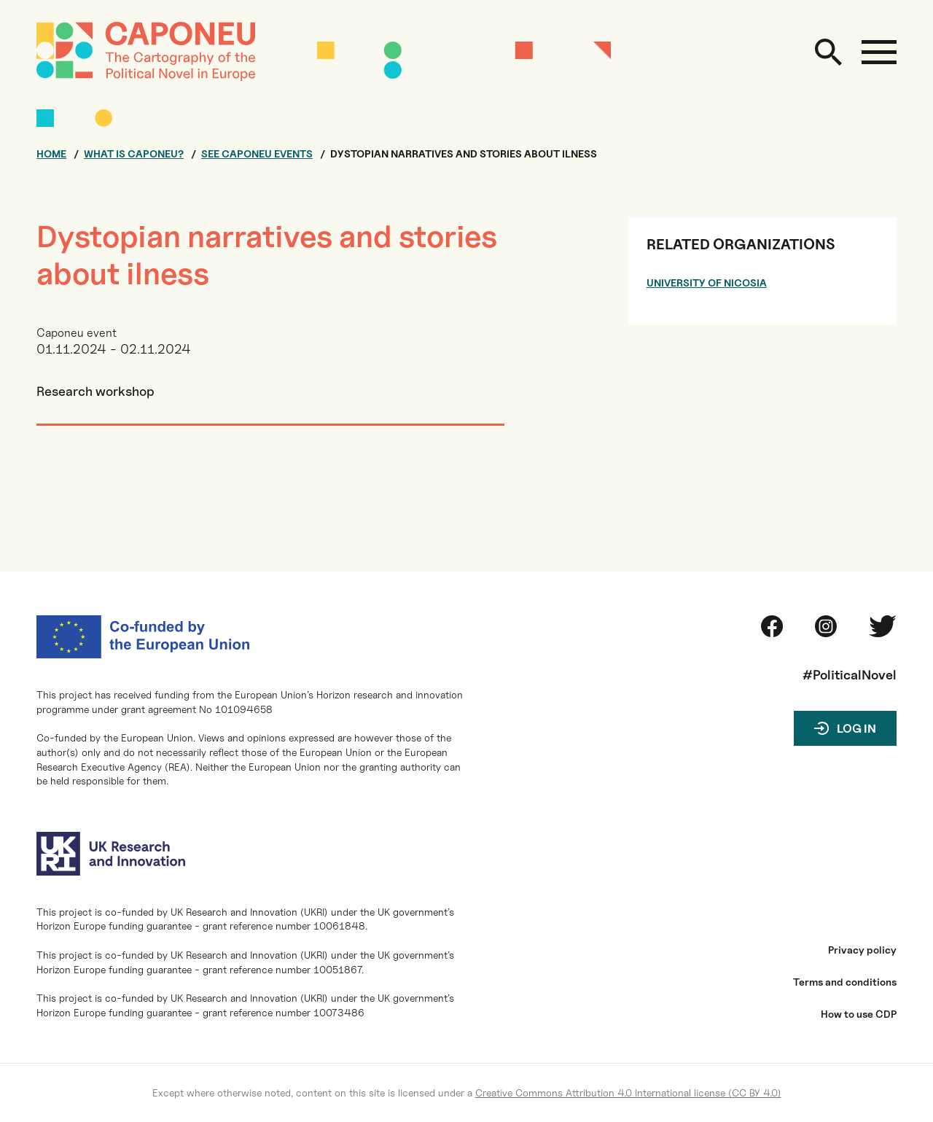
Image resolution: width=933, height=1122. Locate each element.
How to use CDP (859, 1014)
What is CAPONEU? (134, 154)
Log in (856, 729)
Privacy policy (862, 950)
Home (51, 154)
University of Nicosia (707, 282)
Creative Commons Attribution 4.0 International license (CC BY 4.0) (628, 1092)
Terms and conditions (845, 982)
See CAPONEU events (257, 154)
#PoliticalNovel (850, 674)
